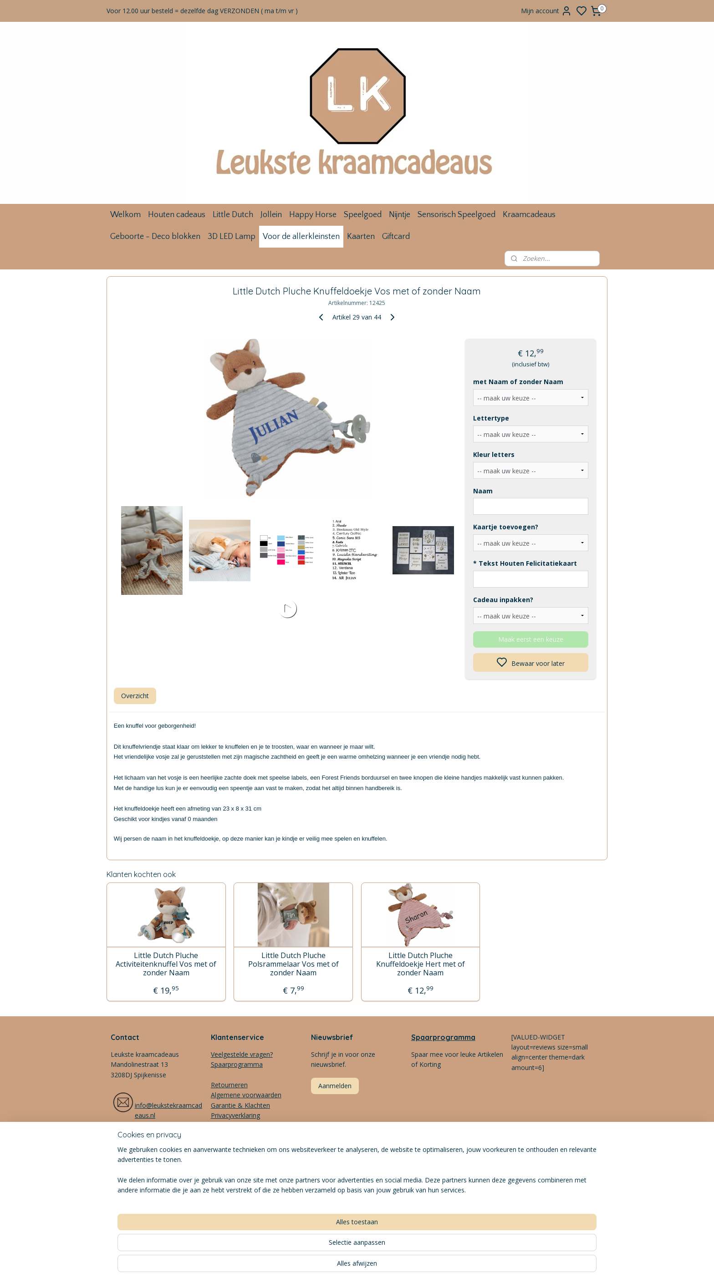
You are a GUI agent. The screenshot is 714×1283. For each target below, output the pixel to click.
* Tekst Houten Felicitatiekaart (525, 563)
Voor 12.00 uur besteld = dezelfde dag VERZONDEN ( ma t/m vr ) (202, 10)
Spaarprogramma (443, 1037)
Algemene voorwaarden (246, 1094)
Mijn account (546, 10)
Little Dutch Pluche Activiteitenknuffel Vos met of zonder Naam (166, 964)
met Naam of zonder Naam (518, 381)
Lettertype (491, 418)
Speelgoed (363, 214)
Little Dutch (233, 214)
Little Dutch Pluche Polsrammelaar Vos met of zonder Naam (293, 964)
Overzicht (135, 695)
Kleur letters (494, 454)
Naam (483, 491)
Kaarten (361, 236)
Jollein (271, 214)
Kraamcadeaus (529, 214)
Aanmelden (335, 1085)
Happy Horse (313, 214)
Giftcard (396, 236)
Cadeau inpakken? (503, 599)
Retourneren (229, 1084)
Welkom (125, 214)
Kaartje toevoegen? (505, 526)
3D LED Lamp (231, 236)
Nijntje (399, 214)
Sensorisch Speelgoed (456, 214)
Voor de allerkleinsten (301, 236)
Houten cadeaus (176, 214)
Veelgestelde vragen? (242, 1054)
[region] (297, 1247)
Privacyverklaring (235, 1115)
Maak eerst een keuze (530, 639)
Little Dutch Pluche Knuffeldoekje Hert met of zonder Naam (420, 964)
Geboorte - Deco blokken (155, 236)
